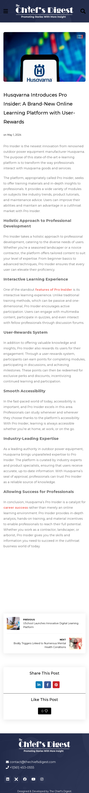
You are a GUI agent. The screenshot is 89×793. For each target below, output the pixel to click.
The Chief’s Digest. (60, 791)
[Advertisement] (44, 577)
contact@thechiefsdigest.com (33, 762)
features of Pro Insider (53, 290)
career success (15, 508)
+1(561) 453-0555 (22, 767)
